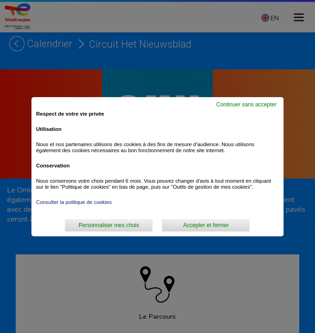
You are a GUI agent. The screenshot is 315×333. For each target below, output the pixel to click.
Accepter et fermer (206, 225)
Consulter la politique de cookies (74, 202)
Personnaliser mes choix (109, 225)
